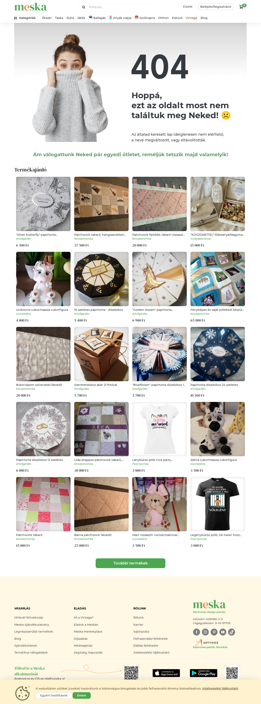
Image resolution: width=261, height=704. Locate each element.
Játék (81, 18)
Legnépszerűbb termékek (33, 631)
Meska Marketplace (88, 631)
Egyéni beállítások (53, 695)
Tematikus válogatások (31, 652)
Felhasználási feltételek (150, 639)
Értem (81, 695)
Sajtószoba (141, 631)
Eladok (187, 6)
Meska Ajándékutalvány (31, 625)
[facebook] (196, 632)
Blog (204, 18)
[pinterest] (214, 632)
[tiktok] (231, 632)
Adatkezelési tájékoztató (151, 652)
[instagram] (205, 632)
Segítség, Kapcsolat (88, 652)
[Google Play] (166, 673)
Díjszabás (80, 639)
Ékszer (47, 18)
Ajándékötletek (25, 645)
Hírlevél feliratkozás (28, 617)
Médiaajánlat (83, 645)
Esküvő (177, 18)
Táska (59, 18)
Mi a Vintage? (84, 617)
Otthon (163, 18)
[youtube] (222, 632)
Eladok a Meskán (86, 625)
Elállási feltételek (145, 645)
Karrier (138, 625)
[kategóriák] (26, 18)
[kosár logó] (241, 6)
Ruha (70, 18)
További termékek (131, 563)
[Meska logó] (220, 607)
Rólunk (138, 617)
